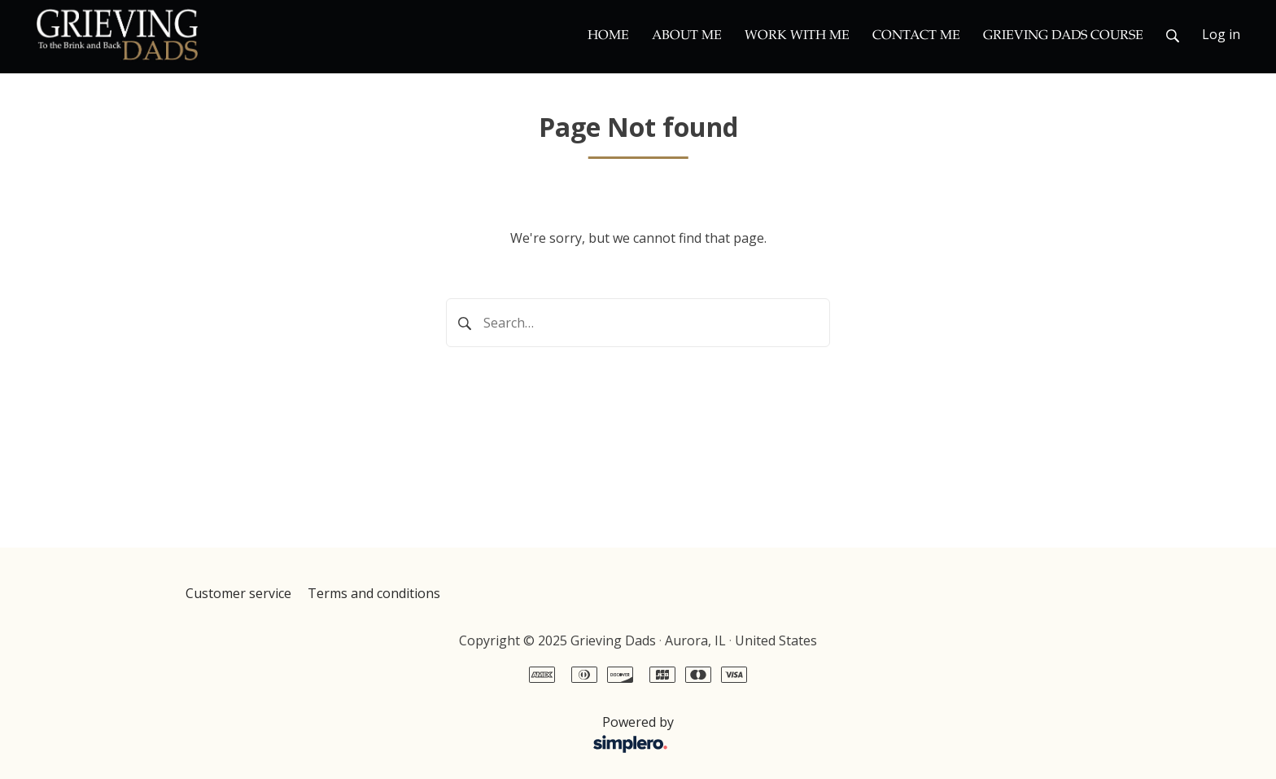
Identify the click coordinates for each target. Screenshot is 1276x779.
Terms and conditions (374, 593)
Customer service (238, 593)
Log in (1221, 34)
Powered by (434, 735)
